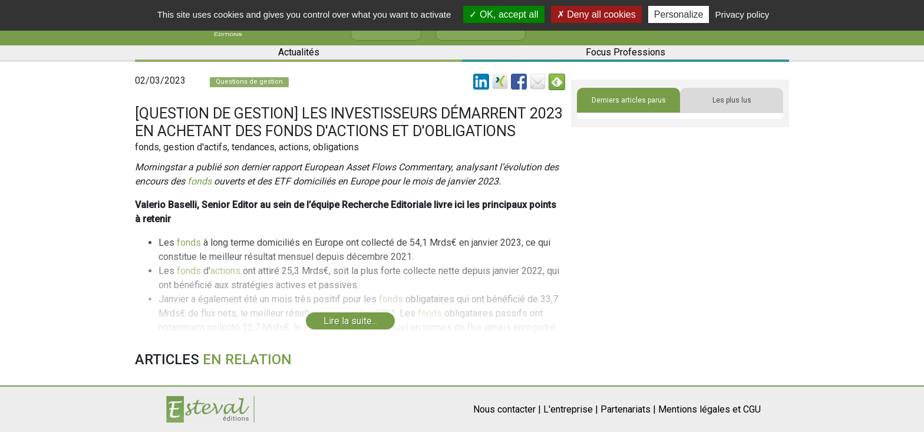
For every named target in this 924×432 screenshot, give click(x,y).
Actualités (298, 52)
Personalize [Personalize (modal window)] (679, 14)
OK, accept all (503, 14)
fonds (199, 181)
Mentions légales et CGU (709, 409)
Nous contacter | (507, 409)
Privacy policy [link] (742, 14)
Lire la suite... (350, 321)
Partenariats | (628, 409)
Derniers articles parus (629, 100)
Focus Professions (625, 52)
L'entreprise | (570, 409)
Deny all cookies (596, 14)
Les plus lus (731, 100)
